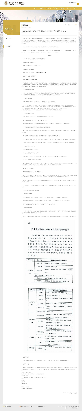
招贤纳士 (69, 8)
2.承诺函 (23, 381)
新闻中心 (49, 8)
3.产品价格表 (24, 383)
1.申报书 (23, 380)
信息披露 (62, 8)
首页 (35, 8)
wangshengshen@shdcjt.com (65, 369)
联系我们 (66, 407)
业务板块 (55, 8)
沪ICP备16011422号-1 (41, 406)
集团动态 (9, 38)
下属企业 (75, 8)
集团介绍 (42, 8)
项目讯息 (9, 46)
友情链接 (75, 407)
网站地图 (71, 407)
